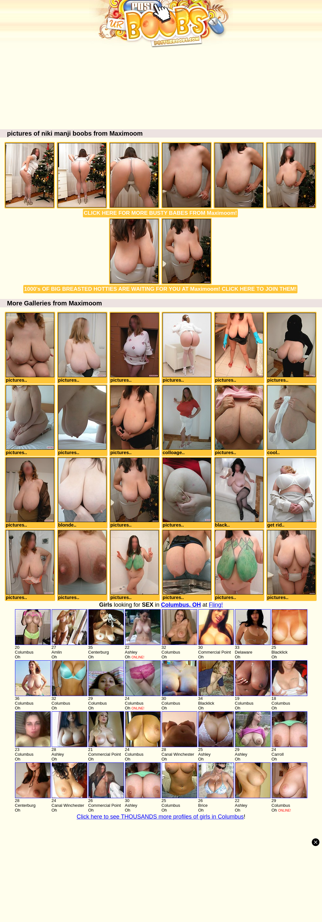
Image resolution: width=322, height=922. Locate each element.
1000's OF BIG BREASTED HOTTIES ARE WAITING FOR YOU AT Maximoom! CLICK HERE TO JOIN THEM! (160, 289)
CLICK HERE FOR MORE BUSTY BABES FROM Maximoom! (160, 213)
